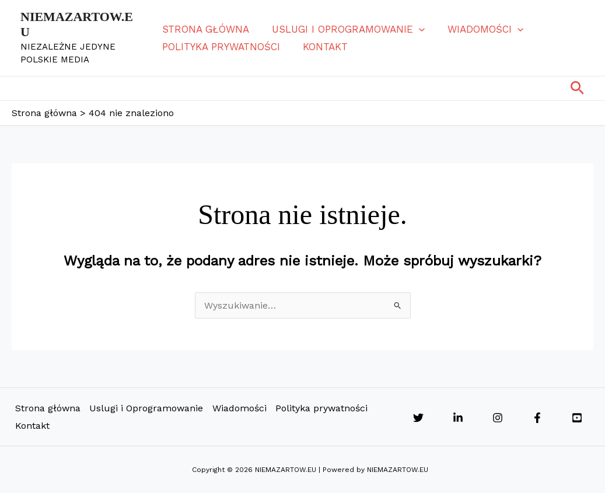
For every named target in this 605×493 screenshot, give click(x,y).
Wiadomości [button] (481, 29)
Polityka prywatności (222, 47)
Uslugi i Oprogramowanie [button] (346, 29)
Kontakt (323, 47)
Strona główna (206, 29)
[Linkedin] (458, 417)
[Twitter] (418, 417)
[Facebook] (537, 417)
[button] (417, 29)
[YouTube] (577, 417)
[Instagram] (497, 417)
